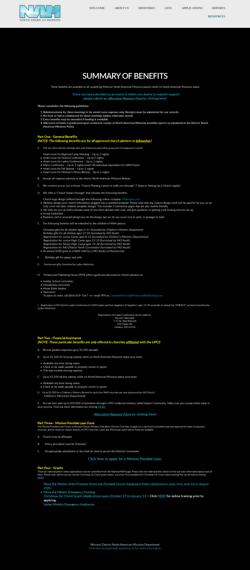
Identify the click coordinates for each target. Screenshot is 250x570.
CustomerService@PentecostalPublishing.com (136, 295)
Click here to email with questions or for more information (125, 548)
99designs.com (131, 199)
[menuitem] (97, 8)
